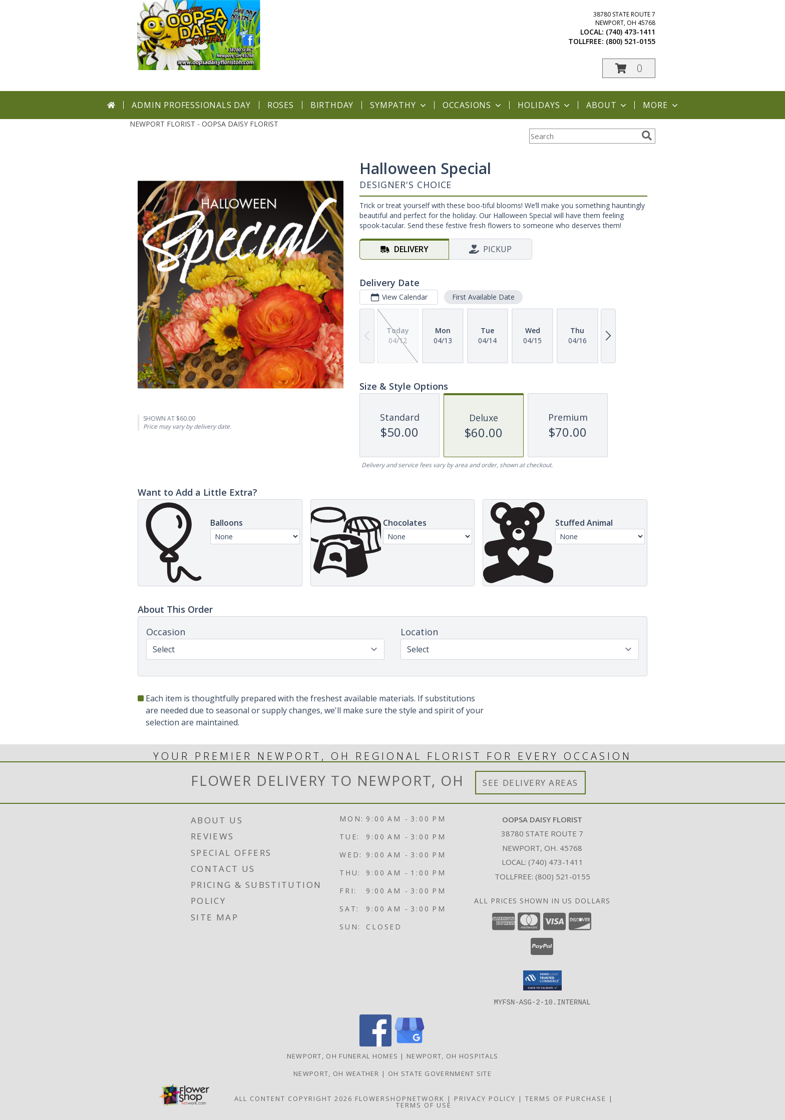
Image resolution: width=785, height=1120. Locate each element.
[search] (647, 135)
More (661, 105)
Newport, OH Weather (336, 1072)
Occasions (473, 105)
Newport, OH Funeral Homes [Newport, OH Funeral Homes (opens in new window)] (343, 1055)
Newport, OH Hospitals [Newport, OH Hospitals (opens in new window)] (452, 1055)
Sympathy (399, 105)
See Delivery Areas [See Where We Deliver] (530, 782)
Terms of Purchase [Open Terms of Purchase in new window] (565, 1097)
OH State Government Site (440, 1072)
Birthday (331, 105)
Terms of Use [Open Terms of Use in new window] (424, 1104)
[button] (628, 68)
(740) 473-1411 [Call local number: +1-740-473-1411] (630, 32)
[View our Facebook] (375, 1043)
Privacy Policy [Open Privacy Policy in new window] (485, 1097)
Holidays (545, 105)
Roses (280, 105)
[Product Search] (583, 136)
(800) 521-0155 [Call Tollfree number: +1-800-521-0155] (562, 876)
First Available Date (483, 297)
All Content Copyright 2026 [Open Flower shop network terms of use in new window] (293, 1097)
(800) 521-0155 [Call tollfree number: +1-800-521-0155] (630, 41)
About (607, 105)
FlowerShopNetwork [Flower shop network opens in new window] (400, 1097)
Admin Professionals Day (191, 105)
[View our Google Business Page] (410, 1043)
